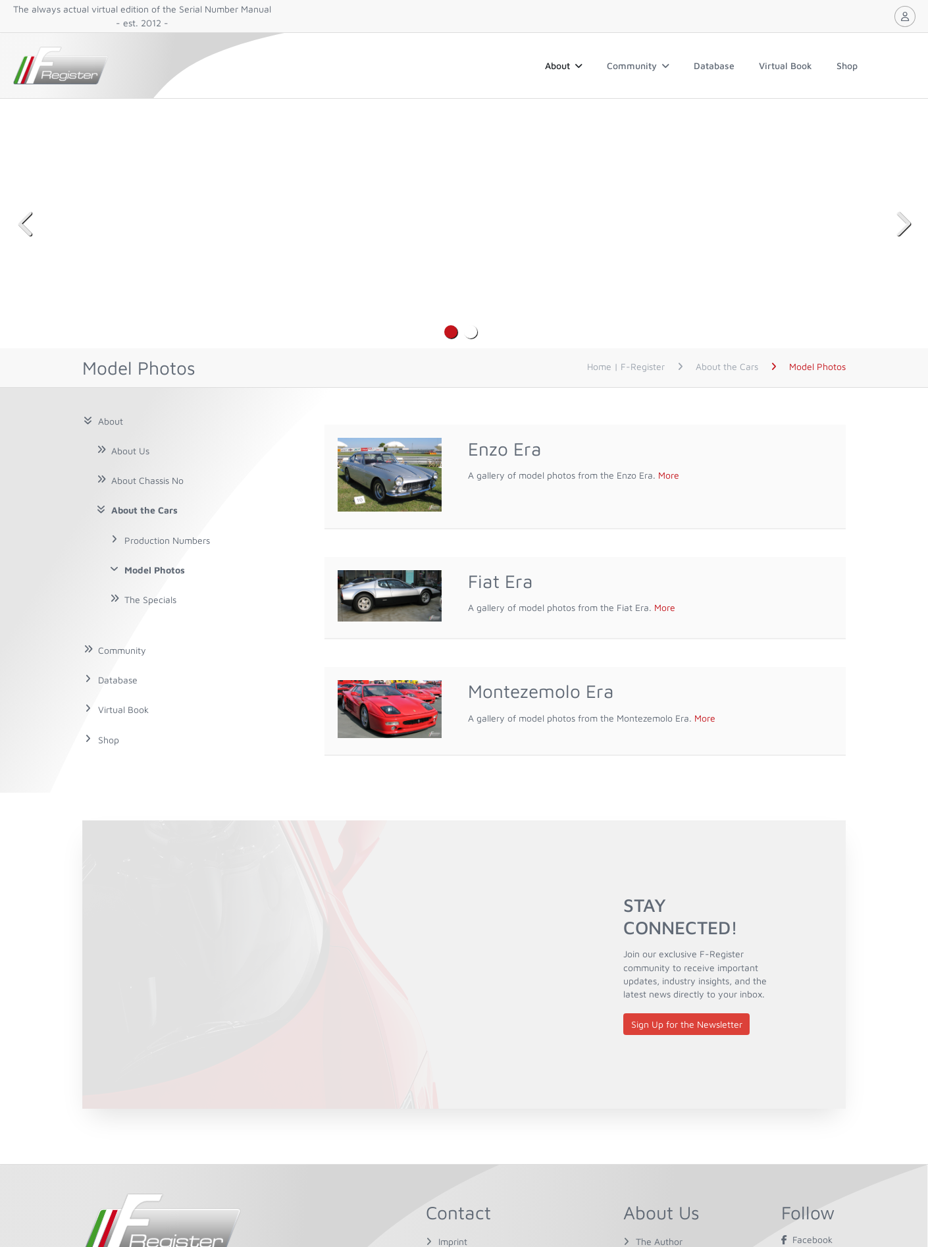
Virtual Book (785, 65)
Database (714, 65)
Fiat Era (500, 581)
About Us (130, 450)
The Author (659, 1241)
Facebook (807, 1239)
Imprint (452, 1241)
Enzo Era (505, 449)
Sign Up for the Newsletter (686, 1024)
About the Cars (144, 510)
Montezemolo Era (541, 691)
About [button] (563, 65)
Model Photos (154, 569)
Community (638, 65)
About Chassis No (147, 480)
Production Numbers (167, 540)
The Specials (150, 599)
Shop (847, 65)
